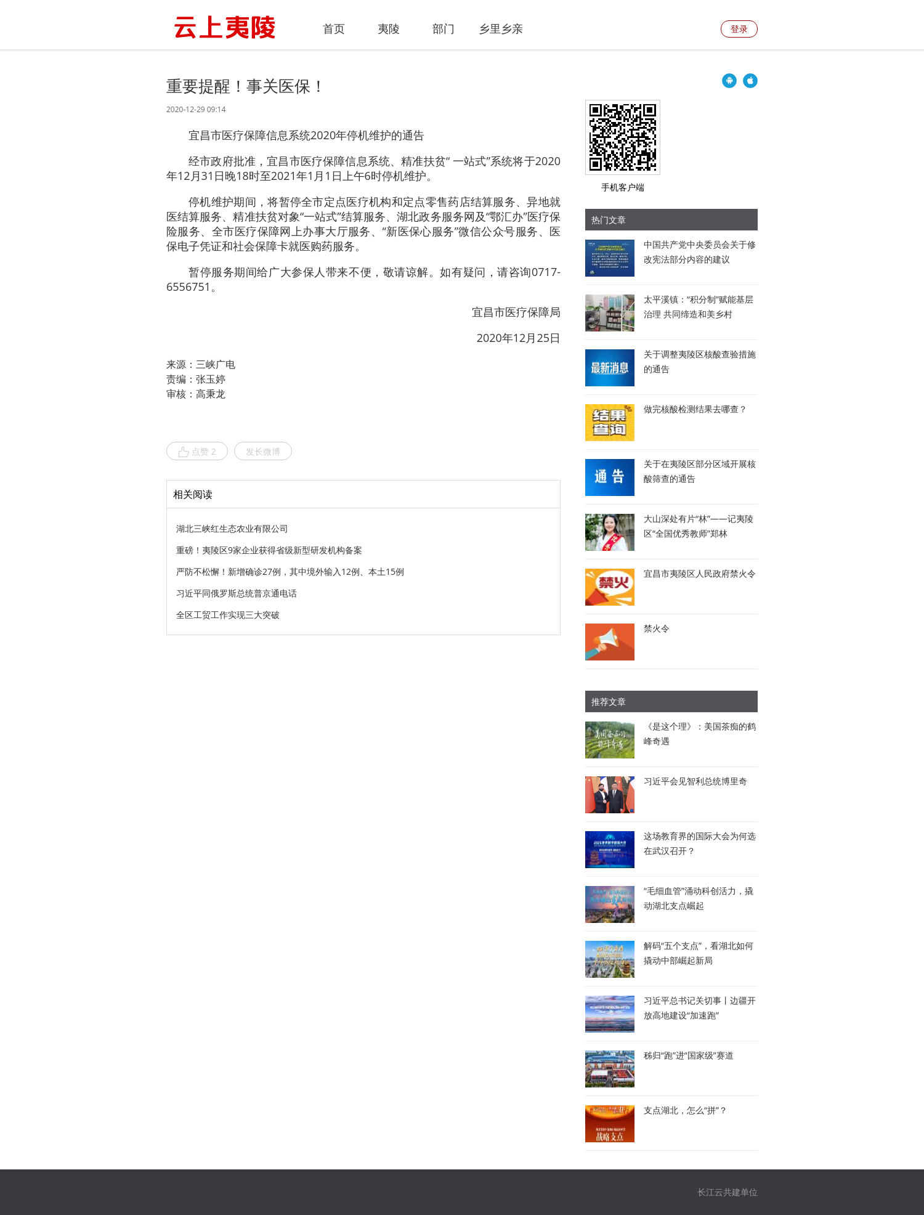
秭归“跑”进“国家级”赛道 (689, 1055)
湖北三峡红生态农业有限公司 (232, 528)
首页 (334, 28)
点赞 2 (197, 451)
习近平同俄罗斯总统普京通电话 (236, 593)
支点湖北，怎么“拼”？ (685, 1110)
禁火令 (657, 628)
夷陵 (389, 28)
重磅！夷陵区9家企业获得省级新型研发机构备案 (269, 550)
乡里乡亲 (501, 28)
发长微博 (263, 451)
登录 (739, 29)
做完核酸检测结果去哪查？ (695, 409)
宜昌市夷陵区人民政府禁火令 (700, 573)
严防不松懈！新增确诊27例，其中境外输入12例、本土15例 (290, 571)
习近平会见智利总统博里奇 (695, 781)
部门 (443, 28)
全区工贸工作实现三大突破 (228, 614)
